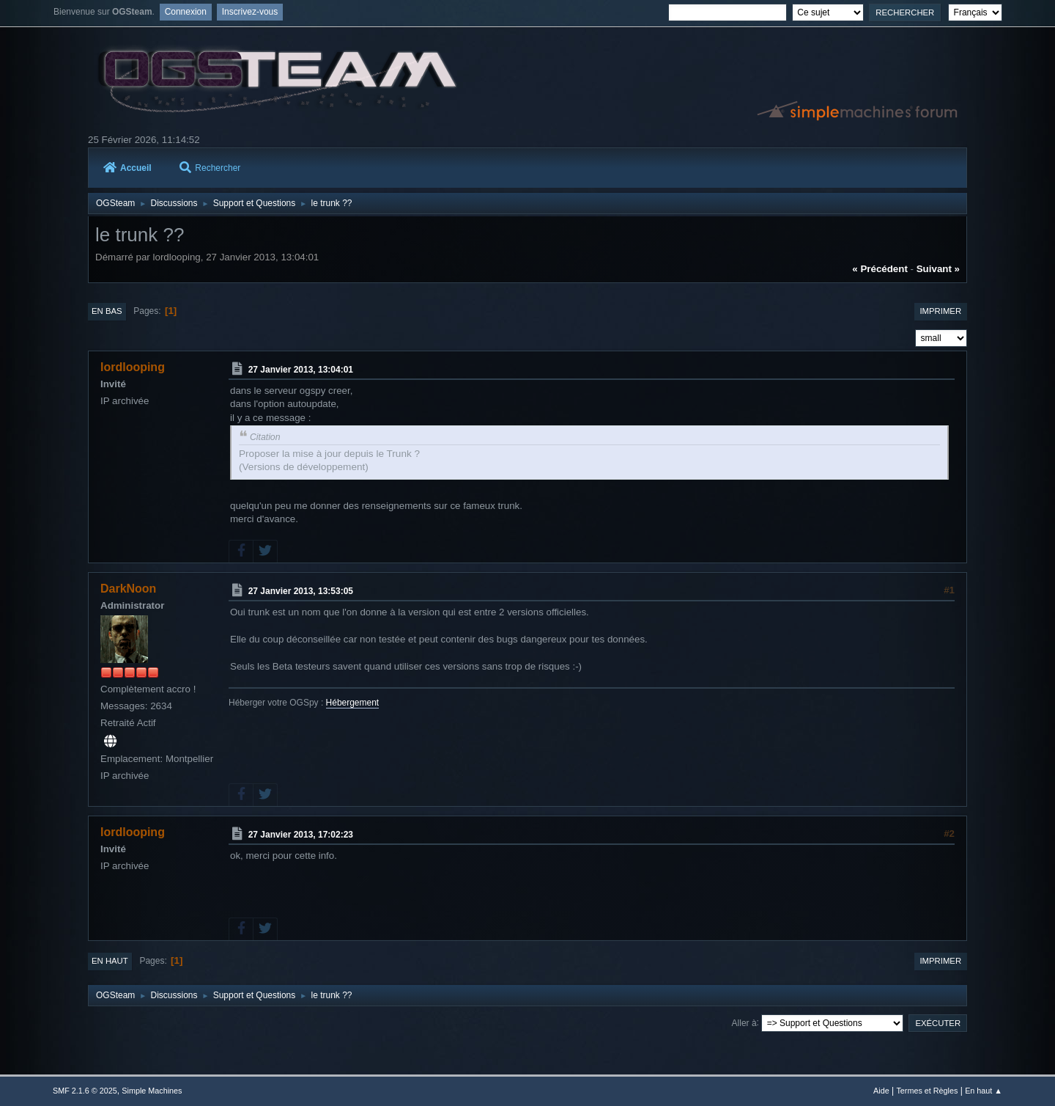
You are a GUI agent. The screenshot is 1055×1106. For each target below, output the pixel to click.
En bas (107, 311)
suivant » (938, 268)
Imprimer (940, 311)
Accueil (127, 168)
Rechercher (209, 168)
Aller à (744, 1022)
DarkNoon (128, 588)
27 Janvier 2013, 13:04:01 (300, 370)
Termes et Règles (927, 1090)
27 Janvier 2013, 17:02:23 (300, 835)
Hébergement (353, 702)
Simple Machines (152, 1090)
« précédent (880, 268)
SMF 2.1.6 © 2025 (85, 1090)
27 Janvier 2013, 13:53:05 (300, 591)
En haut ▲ (983, 1090)
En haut (110, 960)
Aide (881, 1090)
